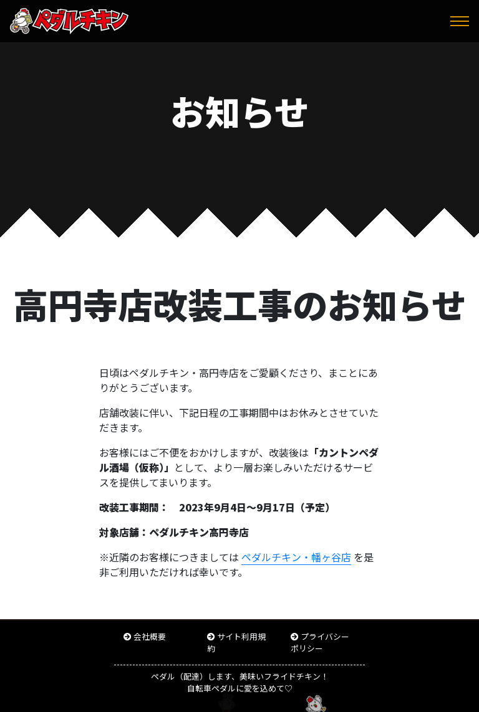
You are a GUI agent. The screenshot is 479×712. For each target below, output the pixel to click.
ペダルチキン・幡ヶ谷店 (296, 556)
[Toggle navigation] (459, 21)
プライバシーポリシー (320, 642)
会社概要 (149, 636)
